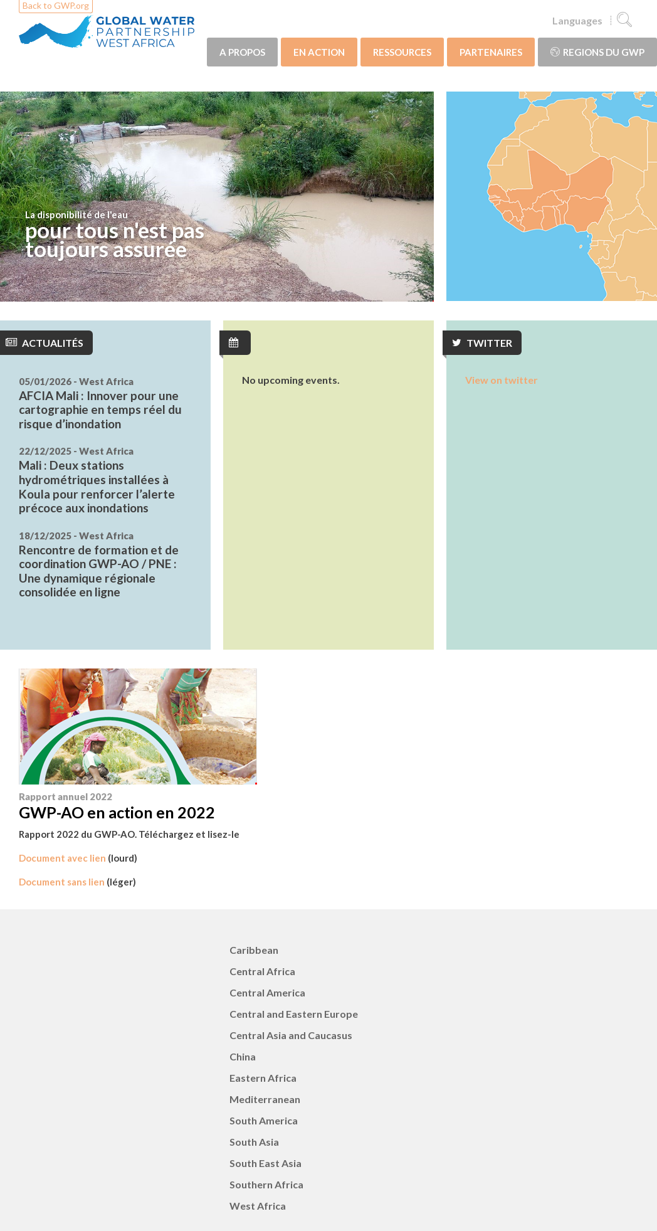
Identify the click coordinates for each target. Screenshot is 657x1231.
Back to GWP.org (56, 5)
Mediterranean (264, 1099)
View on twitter (501, 380)
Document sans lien (62, 881)
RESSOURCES (402, 52)
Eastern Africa (263, 1078)
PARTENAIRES (491, 52)
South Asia (254, 1142)
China (242, 1056)
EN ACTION (319, 52)
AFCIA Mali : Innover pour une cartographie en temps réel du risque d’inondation (100, 409)
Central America (267, 992)
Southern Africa (266, 1184)
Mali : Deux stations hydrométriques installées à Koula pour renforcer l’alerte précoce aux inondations (97, 486)
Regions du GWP (597, 52)
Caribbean (253, 950)
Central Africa (262, 971)
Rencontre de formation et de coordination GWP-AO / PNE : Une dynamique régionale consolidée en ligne (99, 571)
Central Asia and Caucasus (290, 1035)
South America (263, 1120)
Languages (577, 20)
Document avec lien (62, 858)
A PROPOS (242, 52)
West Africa (257, 1206)
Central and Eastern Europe (293, 1014)
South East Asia (265, 1163)
